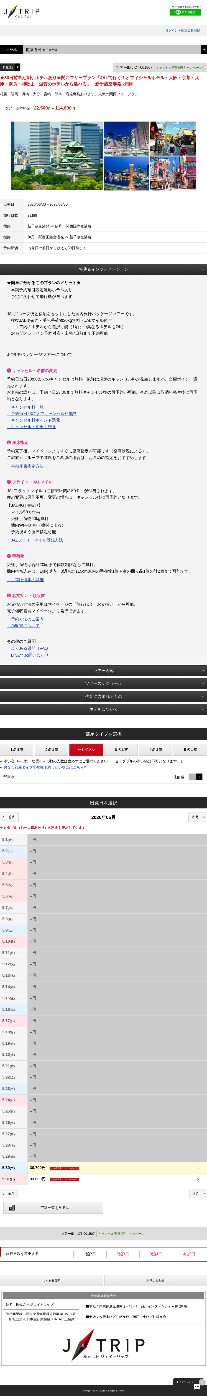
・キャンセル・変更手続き (31, 427)
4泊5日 (189, 1254)
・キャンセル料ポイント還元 (33, 420)
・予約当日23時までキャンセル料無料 (42, 413)
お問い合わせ (155, 1280)
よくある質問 (51, 1280)
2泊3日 (123, 1254)
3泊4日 (156, 1254)
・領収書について (23, 625)
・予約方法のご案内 (25, 619)
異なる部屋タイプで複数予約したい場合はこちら (44, 767)
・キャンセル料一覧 (25, 407)
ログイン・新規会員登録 (182, 30)
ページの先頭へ (190, 1382)
